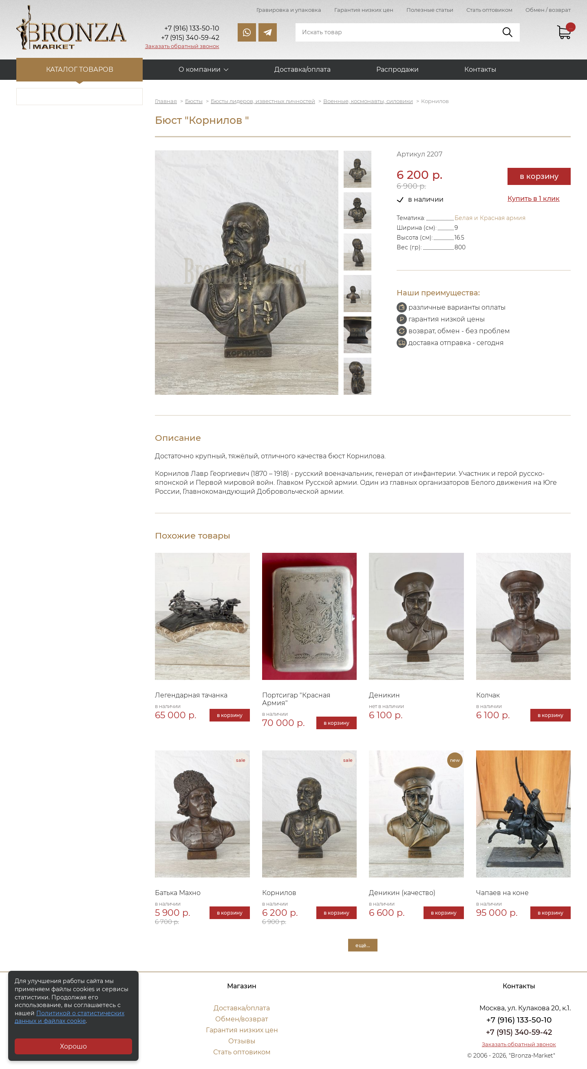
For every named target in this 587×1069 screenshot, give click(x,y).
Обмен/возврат (241, 1019)
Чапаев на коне (502, 893)
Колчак (488, 695)
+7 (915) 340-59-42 (519, 1032)
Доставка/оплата (302, 69)
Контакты (480, 69)
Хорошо (73, 1046)
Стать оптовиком (489, 10)
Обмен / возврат (548, 10)
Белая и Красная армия (490, 218)
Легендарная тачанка (191, 695)
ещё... (362, 945)
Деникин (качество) (402, 893)
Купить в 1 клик (534, 198)
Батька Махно (178, 893)
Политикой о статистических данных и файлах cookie (69, 1017)
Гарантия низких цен (363, 10)
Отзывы (242, 1041)
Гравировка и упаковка (288, 10)
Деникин (384, 695)
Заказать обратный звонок (182, 46)
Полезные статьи (429, 10)
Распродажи (397, 69)
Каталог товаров (79, 69)
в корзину (539, 176)
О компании (200, 69)
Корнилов (279, 893)
